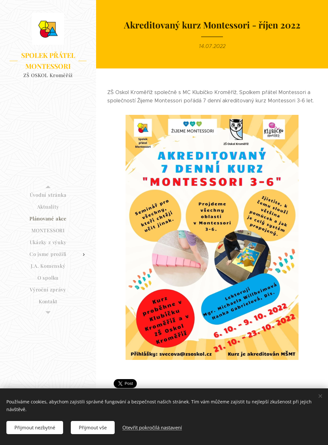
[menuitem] (48, 195)
